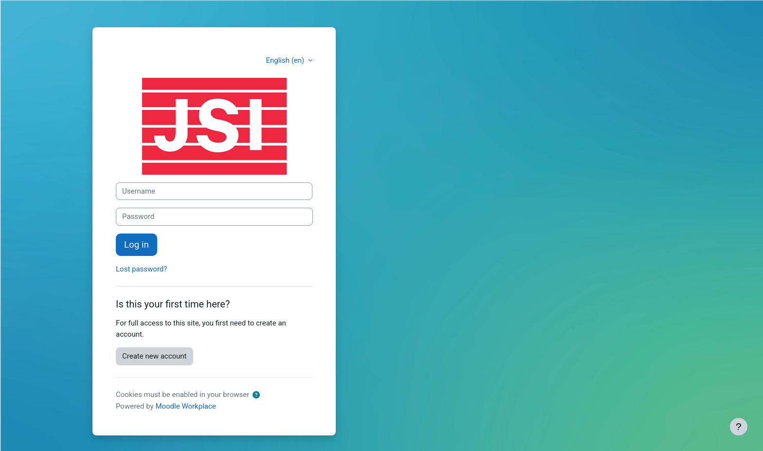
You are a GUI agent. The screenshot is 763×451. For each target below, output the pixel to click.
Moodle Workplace (185, 406)
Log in (136, 244)
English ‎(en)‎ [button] (286, 60)
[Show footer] (738, 426)
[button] (258, 395)
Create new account (154, 356)
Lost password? (141, 269)
